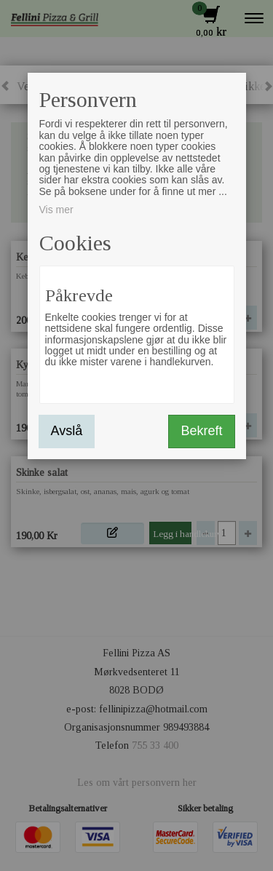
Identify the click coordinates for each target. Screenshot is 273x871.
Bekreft (201, 430)
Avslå (67, 430)
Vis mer (56, 209)
